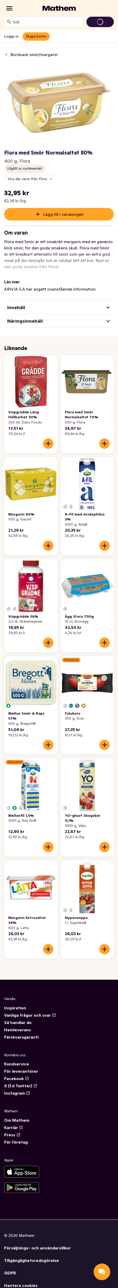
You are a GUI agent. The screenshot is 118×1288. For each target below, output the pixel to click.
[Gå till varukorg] (100, 22)
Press (12, 1134)
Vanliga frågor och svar (30, 1015)
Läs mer (12, 282)
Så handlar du (17, 1022)
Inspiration (15, 1007)
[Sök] (9, 21)
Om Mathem (16, 1120)
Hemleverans (17, 1029)
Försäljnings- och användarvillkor (37, 1247)
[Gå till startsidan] (59, 8)
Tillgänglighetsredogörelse (31, 1260)
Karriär (13, 1127)
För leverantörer (21, 1071)
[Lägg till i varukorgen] (48, 443)
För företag (16, 1142)
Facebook (16, 1078)
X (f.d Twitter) (20, 1085)
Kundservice (16, 1063)
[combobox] (47, 22)
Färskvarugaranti (21, 1037)
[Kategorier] (9, 8)
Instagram (17, 1093)
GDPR (10, 1272)
